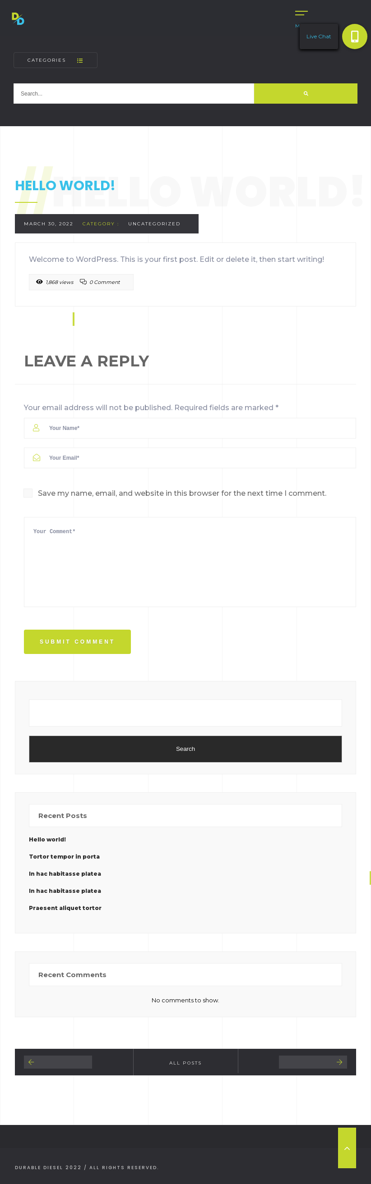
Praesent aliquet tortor (65, 908)
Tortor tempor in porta (64, 856)
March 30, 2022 (49, 224)
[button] (354, 36)
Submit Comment (77, 642)
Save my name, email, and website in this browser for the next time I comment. (182, 493)
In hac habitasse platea (65, 873)
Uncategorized (154, 224)
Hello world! (47, 839)
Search (185, 748)
